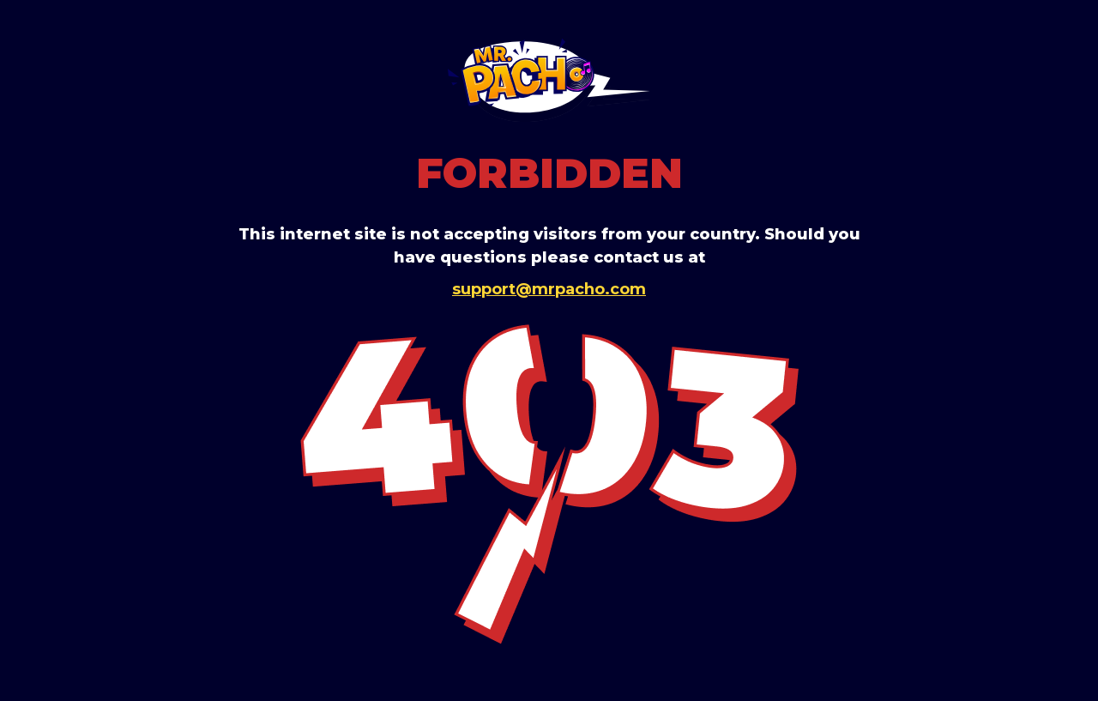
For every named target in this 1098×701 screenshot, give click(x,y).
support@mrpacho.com (549, 289)
